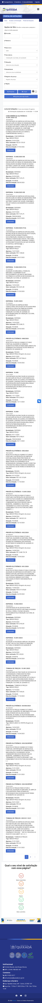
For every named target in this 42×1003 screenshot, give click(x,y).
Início (5, 20)
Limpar (24, 91)
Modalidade (8, 69)
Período (7, 33)
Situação (7, 62)
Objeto (7, 83)
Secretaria (8, 55)
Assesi (14, 1000)
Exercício (7, 48)
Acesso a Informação (15, 20)
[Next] (30, 857)
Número (7, 40)
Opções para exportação (21, 96)
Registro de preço (10, 76)
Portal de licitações (28, 20)
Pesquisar (10, 91)
